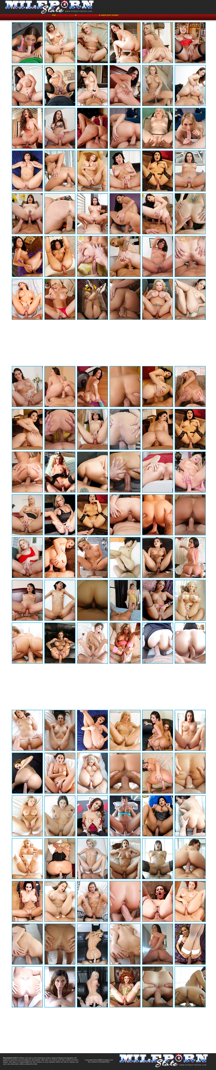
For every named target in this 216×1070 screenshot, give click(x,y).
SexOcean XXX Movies (87, 15)
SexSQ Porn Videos (65, 15)
